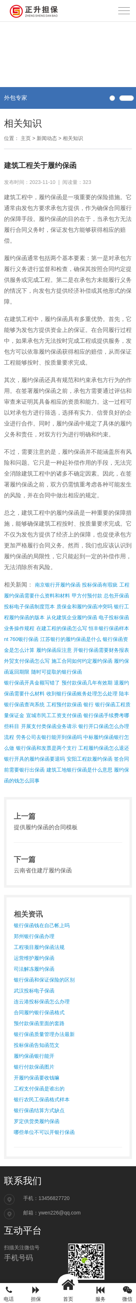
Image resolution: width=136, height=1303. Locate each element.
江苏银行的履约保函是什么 (70, 639)
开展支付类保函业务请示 (49, 726)
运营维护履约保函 (34, 958)
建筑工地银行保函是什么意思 (79, 770)
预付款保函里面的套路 (39, 1023)
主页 (26, 138)
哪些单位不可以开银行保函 (44, 1132)
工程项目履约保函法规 (39, 947)
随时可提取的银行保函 (56, 672)
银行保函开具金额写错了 (32, 683)
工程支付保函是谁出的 (39, 1089)
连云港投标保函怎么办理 (42, 1001)
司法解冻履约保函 (34, 969)
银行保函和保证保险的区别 (44, 980)
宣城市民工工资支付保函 (54, 715)
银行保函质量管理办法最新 (44, 1034)
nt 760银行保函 (21, 639)
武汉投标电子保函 (34, 991)
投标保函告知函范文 (36, 1045)
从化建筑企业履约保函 (71, 617)
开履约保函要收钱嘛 (36, 1078)
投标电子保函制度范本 (29, 606)
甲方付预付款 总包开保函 (100, 596)
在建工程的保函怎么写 (61, 628)
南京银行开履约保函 (58, 585)
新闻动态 (47, 138)
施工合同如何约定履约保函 (81, 661)
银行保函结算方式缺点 (39, 1110)
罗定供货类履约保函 (36, 1121)
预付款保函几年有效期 (87, 683)
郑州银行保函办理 (34, 936)
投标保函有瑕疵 (100, 585)
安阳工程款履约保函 (89, 759)
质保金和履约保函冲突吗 (84, 606)
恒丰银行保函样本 (108, 628)
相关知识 (73, 138)
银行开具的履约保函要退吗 (34, 759)
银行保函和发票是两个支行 (46, 748)
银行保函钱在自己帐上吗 (42, 925)
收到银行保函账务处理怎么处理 (82, 693)
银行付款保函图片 (34, 1067)
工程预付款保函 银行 (70, 704)
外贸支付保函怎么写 (27, 661)
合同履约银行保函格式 (39, 1012)
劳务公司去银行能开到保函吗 (49, 737)
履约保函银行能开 (34, 1056)
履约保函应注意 (54, 650)
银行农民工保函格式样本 (42, 1099)
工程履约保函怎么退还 (103, 748)
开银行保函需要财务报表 (101, 650)
